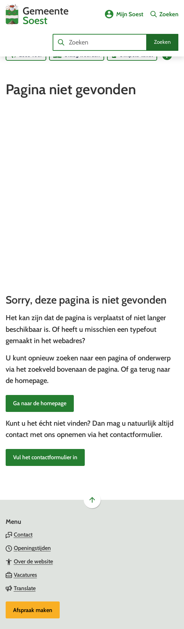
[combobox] (115, 42)
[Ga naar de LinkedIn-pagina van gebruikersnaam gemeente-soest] (29, 502)
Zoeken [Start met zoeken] (162, 42)
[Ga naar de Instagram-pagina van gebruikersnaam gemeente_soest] (30, 488)
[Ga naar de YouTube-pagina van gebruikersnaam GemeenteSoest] (29, 528)
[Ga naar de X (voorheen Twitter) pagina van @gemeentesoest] (30, 515)
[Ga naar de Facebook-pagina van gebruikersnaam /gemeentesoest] (29, 475)
